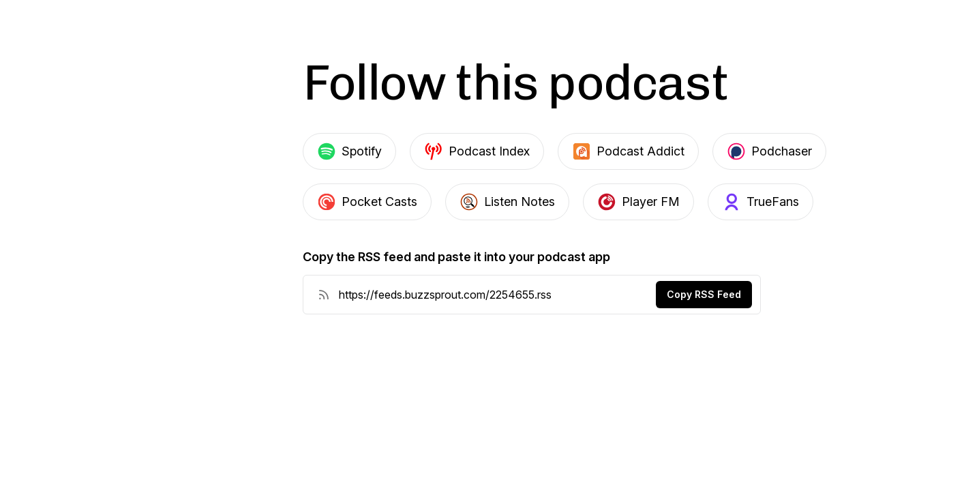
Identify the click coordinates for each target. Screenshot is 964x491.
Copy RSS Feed (704, 294)
